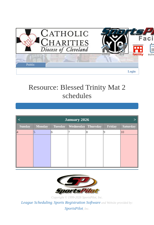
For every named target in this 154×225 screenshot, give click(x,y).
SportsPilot (74, 208)
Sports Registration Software (77, 202)
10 (122, 132)
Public (31, 64)
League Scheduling (36, 202)
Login (132, 71)
